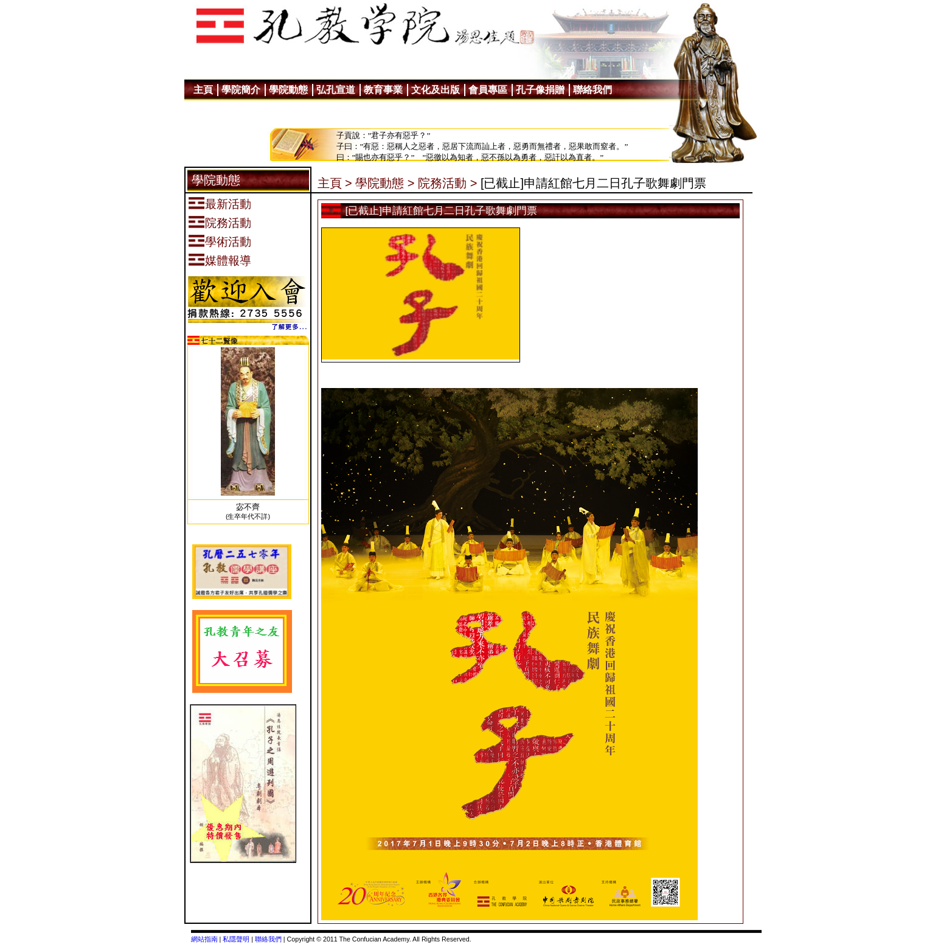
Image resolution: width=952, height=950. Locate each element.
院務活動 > (447, 183)
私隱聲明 (236, 939)
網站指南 (204, 939)
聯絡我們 (268, 939)
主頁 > (335, 183)
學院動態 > (384, 183)
